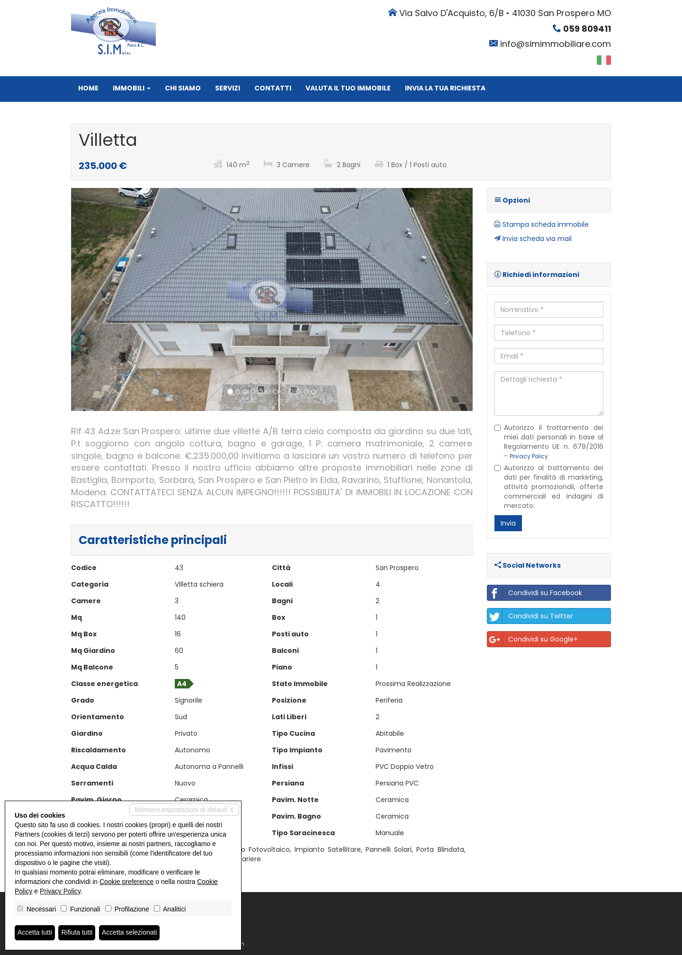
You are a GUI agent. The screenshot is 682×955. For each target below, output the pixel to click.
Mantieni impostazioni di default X (184, 809)
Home (88, 88)
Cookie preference (126, 881)
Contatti (272, 88)
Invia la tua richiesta (445, 88)
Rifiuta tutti (77, 933)
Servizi (227, 88)
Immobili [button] (132, 88)
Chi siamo (183, 88)
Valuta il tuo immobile (348, 88)
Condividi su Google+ (532, 639)
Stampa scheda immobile (541, 224)
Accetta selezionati (129, 933)
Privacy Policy (529, 456)
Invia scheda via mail (533, 238)
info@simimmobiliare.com (555, 44)
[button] (101, 299)
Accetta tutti (35, 933)
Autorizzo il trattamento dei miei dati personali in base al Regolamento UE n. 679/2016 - (549, 442)
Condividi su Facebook (534, 592)
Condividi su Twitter (530, 616)
